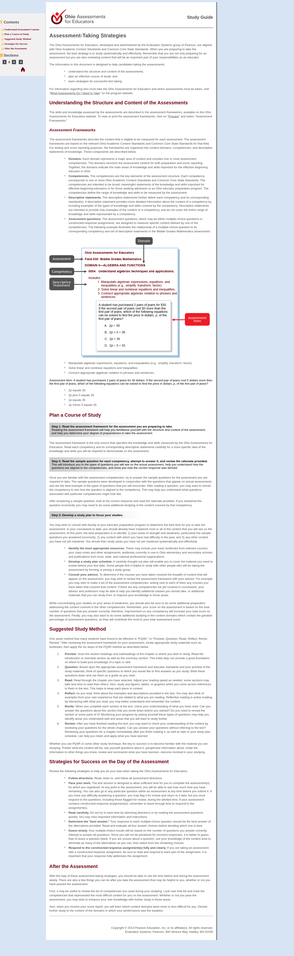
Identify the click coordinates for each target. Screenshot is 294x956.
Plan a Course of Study (16, 34)
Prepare (173, 116)
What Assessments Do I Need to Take (75, 93)
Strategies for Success (15, 43)
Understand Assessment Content (21, 29)
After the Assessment (15, 48)
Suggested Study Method (17, 39)
